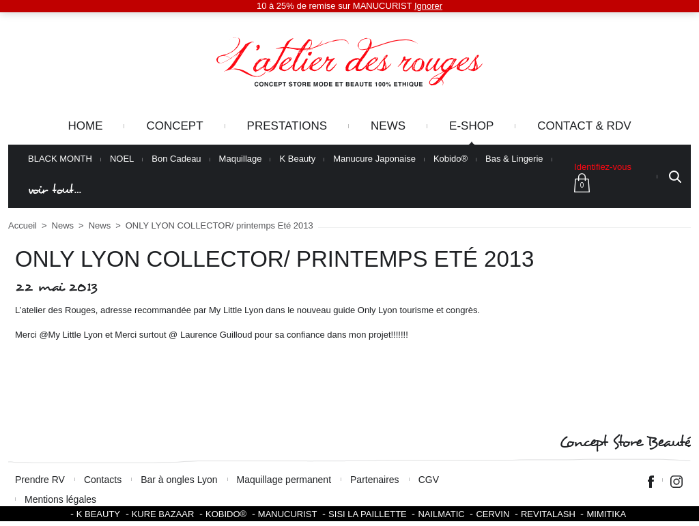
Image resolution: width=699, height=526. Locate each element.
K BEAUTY (98, 514)
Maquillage (240, 159)
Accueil (22, 225)
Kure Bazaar (163, 514)
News (388, 125)
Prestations (287, 125)
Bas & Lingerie (514, 159)
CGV (428, 479)
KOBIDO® (225, 514)
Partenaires (374, 479)
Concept (174, 125)
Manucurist (287, 514)
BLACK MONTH (60, 159)
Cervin (492, 514)
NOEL (122, 159)
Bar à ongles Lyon (179, 479)
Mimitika (606, 514)
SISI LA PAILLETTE (367, 514)
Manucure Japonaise (374, 159)
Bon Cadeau (176, 159)
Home (85, 125)
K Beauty (297, 159)
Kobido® (450, 159)
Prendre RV (40, 479)
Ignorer (428, 6)
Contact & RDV (584, 125)
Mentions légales (60, 499)
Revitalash (548, 514)
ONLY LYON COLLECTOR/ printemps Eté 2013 (219, 225)
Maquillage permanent (284, 479)
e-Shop (471, 125)
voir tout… (54, 190)
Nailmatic (441, 514)
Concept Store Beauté (625, 442)
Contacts (103, 479)
